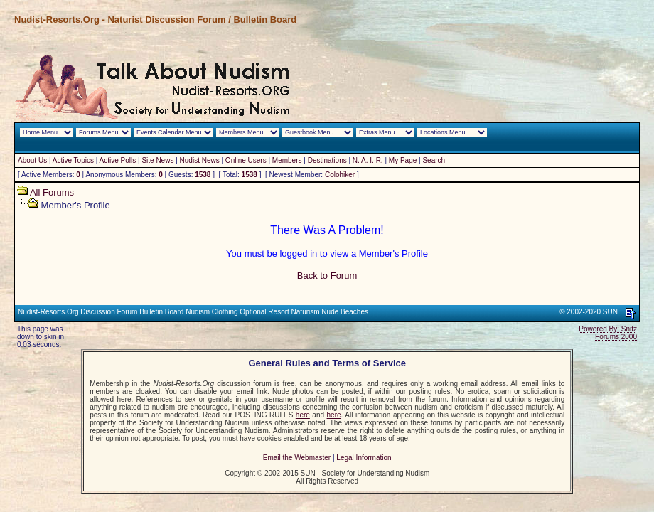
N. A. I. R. (368, 160)
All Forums (52, 192)
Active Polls (118, 160)
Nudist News (200, 160)
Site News (157, 160)
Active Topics (73, 160)
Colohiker (340, 174)
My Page (403, 160)
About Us (32, 160)
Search (433, 160)
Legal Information (363, 458)
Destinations (327, 160)
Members (287, 160)
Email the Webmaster (297, 458)
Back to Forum (327, 275)
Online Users (246, 160)
